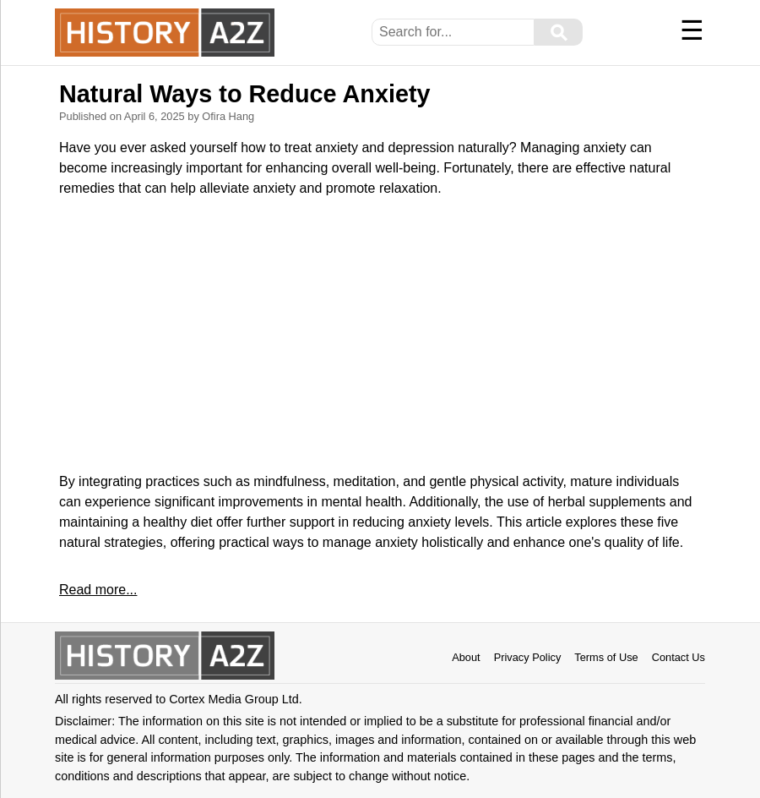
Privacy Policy (528, 657)
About (466, 657)
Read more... (98, 589)
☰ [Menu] (692, 30)
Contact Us (678, 657)
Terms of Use (606, 657)
